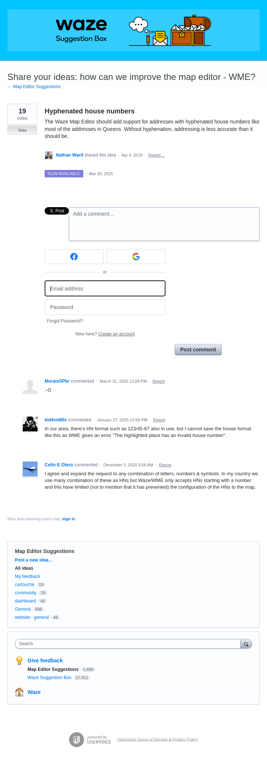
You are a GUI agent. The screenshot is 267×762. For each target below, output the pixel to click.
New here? (105, 334)
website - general (32, 617)
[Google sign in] (136, 256)
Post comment (198, 350)
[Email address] (105, 288)
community (25, 592)
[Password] (105, 307)
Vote (22, 130)
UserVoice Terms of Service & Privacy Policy (158, 739)
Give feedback (45, 660)
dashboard (25, 601)
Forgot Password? (65, 321)
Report (158, 381)
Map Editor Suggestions (44, 551)
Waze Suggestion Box (50, 677)
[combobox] (129, 643)
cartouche (25, 584)
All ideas (24, 568)
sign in (68, 519)
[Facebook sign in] (74, 256)
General (23, 609)
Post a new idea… (34, 560)
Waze (34, 692)
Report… (156, 155)
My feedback (27, 576)
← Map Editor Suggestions (34, 86)
